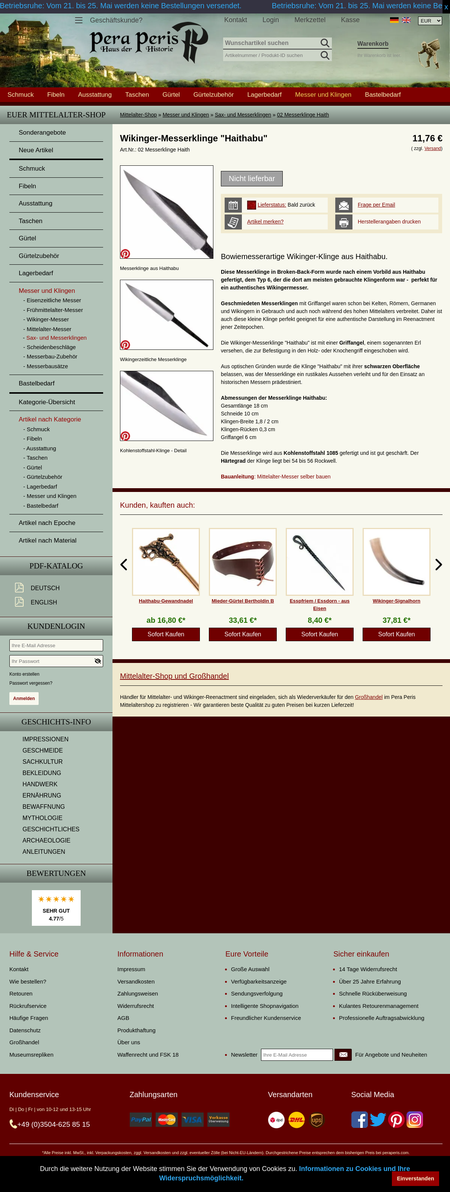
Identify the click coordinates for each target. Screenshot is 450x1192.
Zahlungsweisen (137, 993)
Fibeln (55, 94)
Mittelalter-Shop (138, 115)
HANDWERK (39, 784)
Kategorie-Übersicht (47, 402)
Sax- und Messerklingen (243, 115)
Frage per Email (376, 205)
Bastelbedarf (382, 94)
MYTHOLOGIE (42, 818)
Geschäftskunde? (116, 20)
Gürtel (171, 94)
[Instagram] (414, 1119)
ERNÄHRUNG (41, 795)
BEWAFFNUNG (43, 807)
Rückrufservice (27, 1006)
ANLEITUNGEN (43, 852)
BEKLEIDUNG (41, 773)
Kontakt (235, 20)
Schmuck (21, 94)
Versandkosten (135, 981)
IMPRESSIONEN (45, 739)
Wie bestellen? (27, 981)
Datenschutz (24, 1030)
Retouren (21, 993)
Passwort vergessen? (30, 683)
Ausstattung (95, 94)
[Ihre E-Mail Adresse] (56, 645)
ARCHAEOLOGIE (46, 840)
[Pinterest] (396, 1119)
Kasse (350, 20)
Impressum (131, 969)
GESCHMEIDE (42, 750)
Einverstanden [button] (415, 1179)
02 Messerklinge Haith (303, 115)
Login (270, 20)
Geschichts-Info (56, 721)
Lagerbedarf (264, 94)
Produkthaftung (136, 1030)
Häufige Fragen (28, 1018)
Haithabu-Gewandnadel (166, 601)
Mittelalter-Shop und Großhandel (174, 676)
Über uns (128, 1042)
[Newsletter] (343, 1055)
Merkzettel (310, 20)
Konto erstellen (24, 674)
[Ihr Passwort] (56, 661)
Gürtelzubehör (214, 94)
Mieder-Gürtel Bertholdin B (243, 601)
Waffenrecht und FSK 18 (147, 1054)
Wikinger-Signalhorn (396, 601)
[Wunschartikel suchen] (277, 43)
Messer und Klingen (186, 115)
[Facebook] (359, 1119)
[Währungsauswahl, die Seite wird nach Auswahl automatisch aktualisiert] (430, 20)
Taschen (137, 94)
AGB (123, 1018)
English (44, 602)
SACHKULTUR (42, 762)
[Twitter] (378, 1119)
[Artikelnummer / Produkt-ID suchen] (277, 54)
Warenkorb (372, 43)
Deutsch (45, 588)
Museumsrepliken (31, 1054)
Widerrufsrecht (135, 1006)
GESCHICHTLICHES (51, 829)
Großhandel (368, 697)
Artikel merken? (265, 222)
